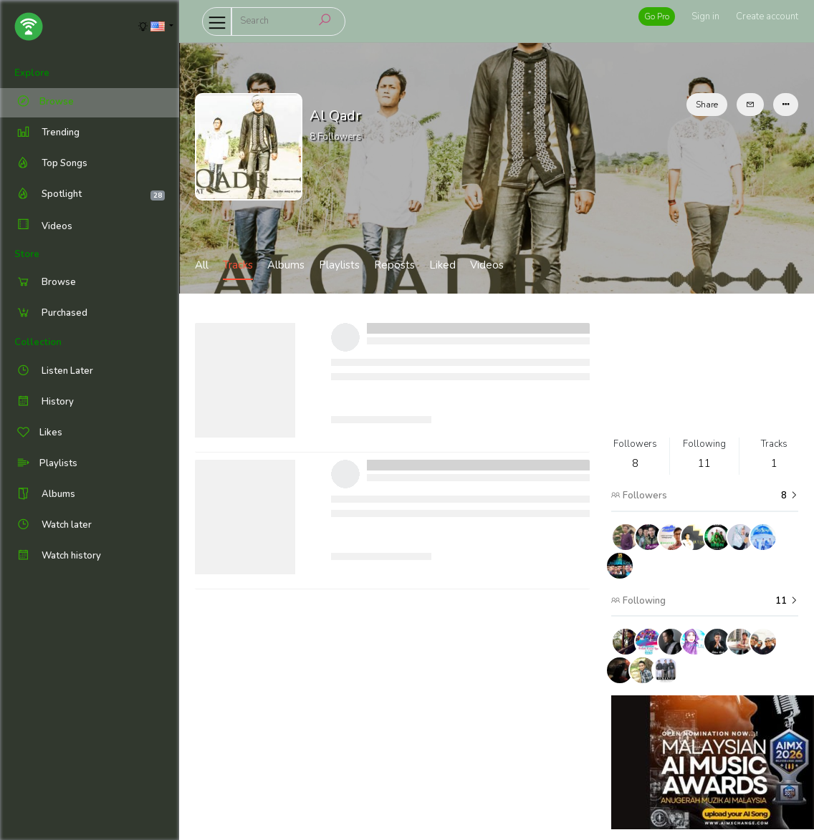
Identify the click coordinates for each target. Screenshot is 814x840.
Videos (43, 226)
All (202, 265)
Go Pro (656, 16)
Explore (31, 73)
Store (26, 254)
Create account (767, 16)
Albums (286, 265)
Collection (38, 342)
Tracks (238, 265)
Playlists (339, 265)
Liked (442, 265)
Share (707, 104)
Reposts (394, 265)
